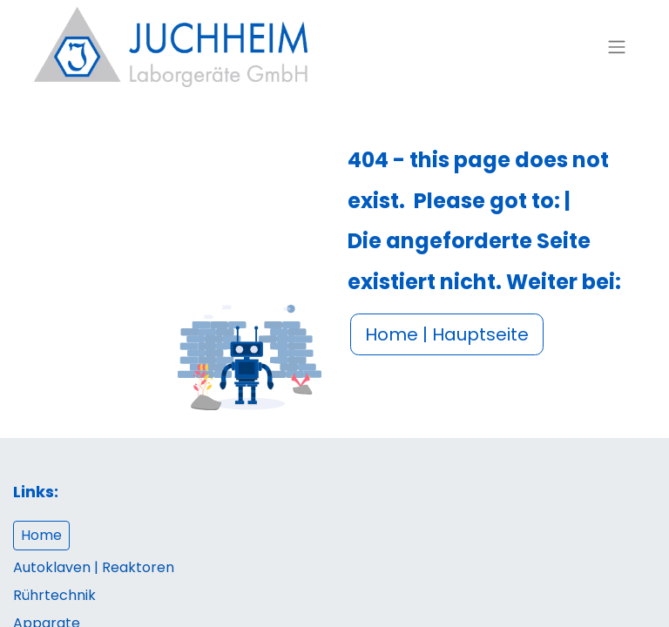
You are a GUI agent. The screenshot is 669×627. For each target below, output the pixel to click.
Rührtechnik (54, 595)
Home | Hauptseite (447, 334)
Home (41, 535)
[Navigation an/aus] (616, 47)
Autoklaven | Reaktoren (93, 567)
